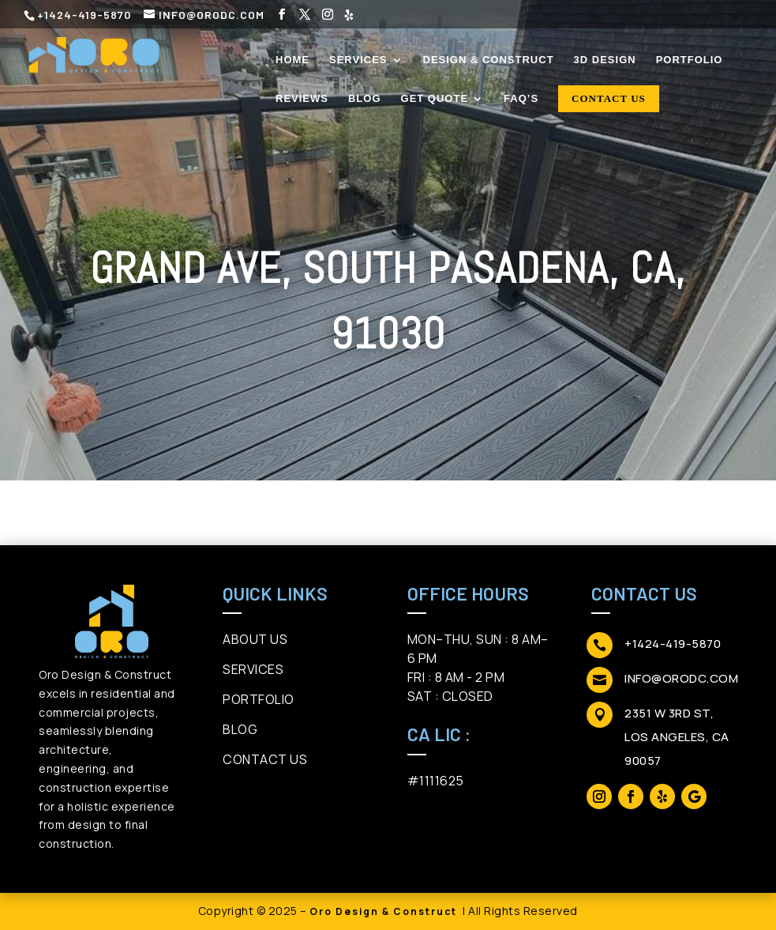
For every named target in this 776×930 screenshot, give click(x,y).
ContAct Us (265, 759)
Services (253, 669)
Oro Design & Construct (383, 911)
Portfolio (258, 699)
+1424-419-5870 (672, 643)
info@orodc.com (681, 678)
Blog (240, 729)
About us (255, 639)
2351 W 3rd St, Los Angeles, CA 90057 (676, 737)
